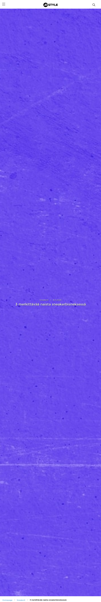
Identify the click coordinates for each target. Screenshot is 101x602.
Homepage (7, 600)
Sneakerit (44, 300)
